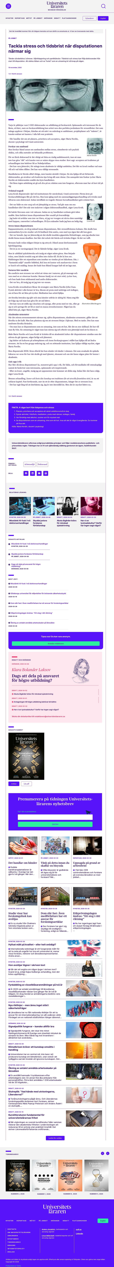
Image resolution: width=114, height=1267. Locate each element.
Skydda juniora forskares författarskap (40, 523)
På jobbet (38, 18)
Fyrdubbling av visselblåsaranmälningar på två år (35, 984)
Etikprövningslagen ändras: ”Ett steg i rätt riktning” (31, 613)
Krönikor (48, 18)
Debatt (57, 18)
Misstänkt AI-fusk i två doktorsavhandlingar (19, 521)
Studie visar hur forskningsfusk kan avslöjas (20, 916)
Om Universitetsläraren (19, 1232)
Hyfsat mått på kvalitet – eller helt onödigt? (32, 944)
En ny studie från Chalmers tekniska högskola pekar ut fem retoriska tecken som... (22, 925)
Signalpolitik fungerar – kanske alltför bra (31, 1026)
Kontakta (12, 1229)
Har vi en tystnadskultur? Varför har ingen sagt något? (91, 523)
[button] (26, 473)
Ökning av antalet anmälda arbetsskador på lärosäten (32, 623)
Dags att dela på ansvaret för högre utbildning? (25, 565)
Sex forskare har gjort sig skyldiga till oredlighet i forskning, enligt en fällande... (54, 928)
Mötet (29, 18)
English (11, 1252)
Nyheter (9, 18)
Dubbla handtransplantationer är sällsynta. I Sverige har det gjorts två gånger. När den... (21, 870)
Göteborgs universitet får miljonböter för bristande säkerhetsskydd (38, 593)
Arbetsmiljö (30, 464)
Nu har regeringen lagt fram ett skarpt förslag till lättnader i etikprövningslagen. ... (87, 927)
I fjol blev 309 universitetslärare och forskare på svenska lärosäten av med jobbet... (87, 873)
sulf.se (79, 1229)
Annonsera (13, 1235)
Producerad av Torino (13, 1266)
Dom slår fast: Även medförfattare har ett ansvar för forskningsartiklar (39, 603)
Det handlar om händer (22, 862)
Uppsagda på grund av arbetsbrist (86, 864)
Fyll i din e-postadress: (27, 811)
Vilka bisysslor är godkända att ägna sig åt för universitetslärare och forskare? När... (54, 873)
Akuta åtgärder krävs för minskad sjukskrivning (66, 523)
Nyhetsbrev (13, 1239)
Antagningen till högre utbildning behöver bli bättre (35, 702)
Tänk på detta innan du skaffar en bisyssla (55, 864)
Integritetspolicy (16, 1248)
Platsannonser (69, 18)
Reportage (20, 18)
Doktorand (42, 464)
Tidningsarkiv (14, 1242)
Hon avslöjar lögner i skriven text (26, 965)
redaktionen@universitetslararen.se (49, 716)
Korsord (11, 1245)
